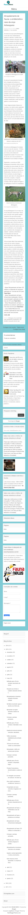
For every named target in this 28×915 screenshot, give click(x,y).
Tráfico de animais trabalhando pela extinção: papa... (14, 738)
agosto (9, 667)
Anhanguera (11, 318)
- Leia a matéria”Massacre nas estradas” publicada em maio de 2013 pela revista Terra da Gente (14, 310)
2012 (7, 883)
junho (8, 674)
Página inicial (20, 327)
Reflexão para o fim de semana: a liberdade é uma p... (14, 724)
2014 (7, 645)
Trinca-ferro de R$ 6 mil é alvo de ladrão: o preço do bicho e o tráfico (16, 359)
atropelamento (10, 319)
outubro (9, 659)
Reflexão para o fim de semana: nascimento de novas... (13, 683)
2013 (7, 649)
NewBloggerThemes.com (14, 913)
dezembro (10, 652)
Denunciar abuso (9, 518)
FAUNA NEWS (15, 907)
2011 (7, 887)
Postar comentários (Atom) (14, 344)
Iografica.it (11, 911)
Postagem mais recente (9, 327)
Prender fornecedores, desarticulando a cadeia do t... (14, 770)
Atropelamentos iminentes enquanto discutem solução (14, 698)
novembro (10, 656)
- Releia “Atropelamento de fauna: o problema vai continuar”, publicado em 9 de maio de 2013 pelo (14, 304)
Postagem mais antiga (19, 329)
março (9, 871)
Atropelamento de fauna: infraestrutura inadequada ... (14, 823)
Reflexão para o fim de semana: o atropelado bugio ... (13, 762)
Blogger (18, 421)
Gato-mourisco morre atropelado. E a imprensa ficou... (14, 860)
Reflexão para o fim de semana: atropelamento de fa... (14, 802)
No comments (14, 30)
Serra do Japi (17, 321)
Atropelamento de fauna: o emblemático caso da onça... (13, 809)
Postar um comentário (10, 338)
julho (8, 671)
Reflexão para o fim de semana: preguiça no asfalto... (13, 841)
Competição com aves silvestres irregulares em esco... (14, 789)
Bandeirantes (16, 319)
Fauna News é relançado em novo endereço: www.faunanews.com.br (13, 549)
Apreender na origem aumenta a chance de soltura (13, 711)
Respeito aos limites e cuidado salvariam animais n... (14, 690)
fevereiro (9, 875)
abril (8, 867)
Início (5, 529)
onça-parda (10, 321)
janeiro (9, 878)
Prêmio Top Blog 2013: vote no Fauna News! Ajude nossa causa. (16, 392)
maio (8, 678)
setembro (9, 663)
